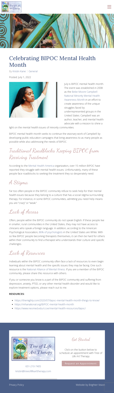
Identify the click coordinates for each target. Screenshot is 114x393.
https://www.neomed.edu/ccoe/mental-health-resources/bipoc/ (50, 308)
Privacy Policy (16, 384)
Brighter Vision (97, 384)
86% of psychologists (51, 232)
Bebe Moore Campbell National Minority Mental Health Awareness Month (82, 95)
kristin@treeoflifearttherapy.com (33, 371)
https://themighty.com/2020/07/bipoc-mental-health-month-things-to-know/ (57, 300)
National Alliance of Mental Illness (46, 269)
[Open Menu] (109, 7)
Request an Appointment (81, 363)
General (33, 71)
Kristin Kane (19, 71)
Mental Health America (41, 165)
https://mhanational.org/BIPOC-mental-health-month (44, 304)
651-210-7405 (33, 366)
